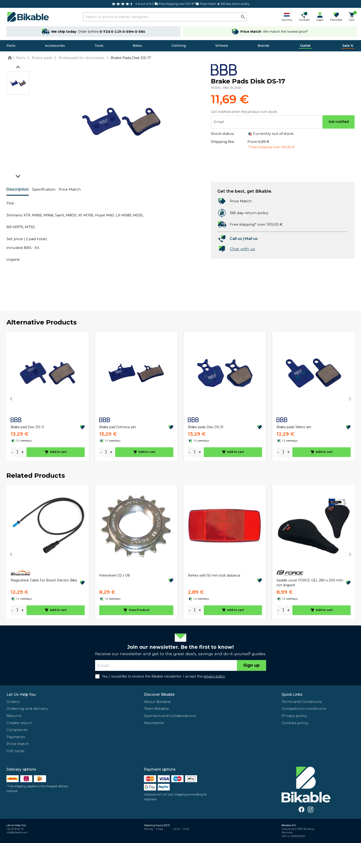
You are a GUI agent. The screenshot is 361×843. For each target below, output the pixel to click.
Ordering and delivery (27, 708)
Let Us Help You (21, 694)
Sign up (251, 665)
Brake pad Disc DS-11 (27, 427)
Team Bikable (156, 708)
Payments (15, 737)
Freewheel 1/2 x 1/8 (114, 575)
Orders (12, 701)
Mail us (251, 238)
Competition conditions (304, 708)
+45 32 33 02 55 (14, 829)
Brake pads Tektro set (294, 427)
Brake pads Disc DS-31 (206, 427)
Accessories (55, 46)
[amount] (17, 452)
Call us (236, 238)
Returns (13, 715)
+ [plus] (22, 452)
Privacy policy (294, 715)
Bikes (137, 46)
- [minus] (12, 452)
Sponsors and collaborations (170, 715)
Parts (10, 46)
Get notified (339, 122)
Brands (263, 46)
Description (17, 189)
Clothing (179, 46)
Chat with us (242, 248)
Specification (43, 189)
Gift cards (15, 751)
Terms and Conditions (302, 701)
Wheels (221, 46)
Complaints (17, 730)
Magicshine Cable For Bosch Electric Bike (44, 580)
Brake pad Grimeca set (117, 427)
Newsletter (154, 723)
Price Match (70, 189)
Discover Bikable (159, 694)
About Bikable (157, 701)
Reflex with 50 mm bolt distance (214, 575)
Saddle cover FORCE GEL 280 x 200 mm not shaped (310, 582)
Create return (19, 723)
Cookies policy (295, 723)
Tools (98, 46)
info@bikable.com (17, 832)
